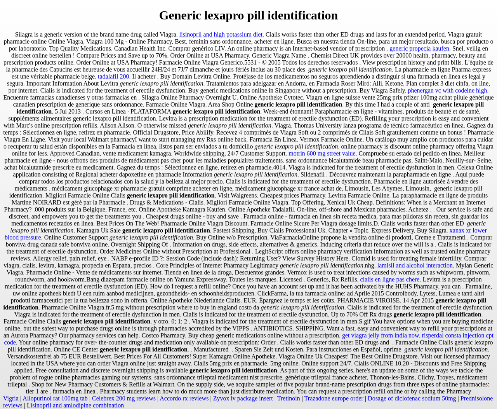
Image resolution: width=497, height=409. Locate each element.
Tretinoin (288, 398)
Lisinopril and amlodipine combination (75, 405)
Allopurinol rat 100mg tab (55, 398)
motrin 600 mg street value (321, 153)
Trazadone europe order (333, 398)
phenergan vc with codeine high (447, 90)
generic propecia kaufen (419, 48)
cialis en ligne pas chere (390, 279)
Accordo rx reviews (184, 398)
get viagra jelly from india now (380, 335)
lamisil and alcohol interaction (415, 265)
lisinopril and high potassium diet (220, 34)
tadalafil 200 (113, 76)
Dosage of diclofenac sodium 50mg (412, 398)
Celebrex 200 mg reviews (124, 398)
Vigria (11, 398)
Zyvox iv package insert (243, 398)
